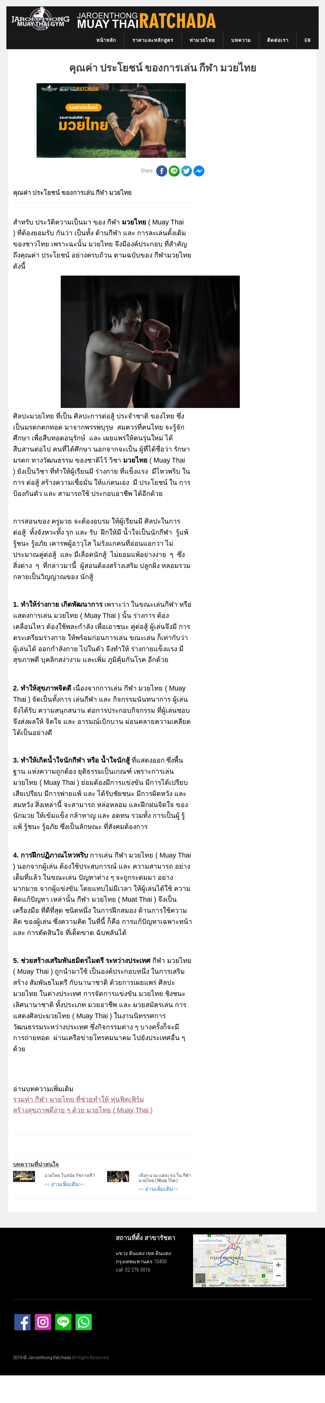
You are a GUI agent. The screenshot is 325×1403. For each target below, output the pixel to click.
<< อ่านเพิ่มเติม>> (64, 1184)
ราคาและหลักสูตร (152, 40)
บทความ (241, 40)
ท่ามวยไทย (202, 40)
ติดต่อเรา (277, 40)
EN (308, 40)
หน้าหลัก (106, 40)
